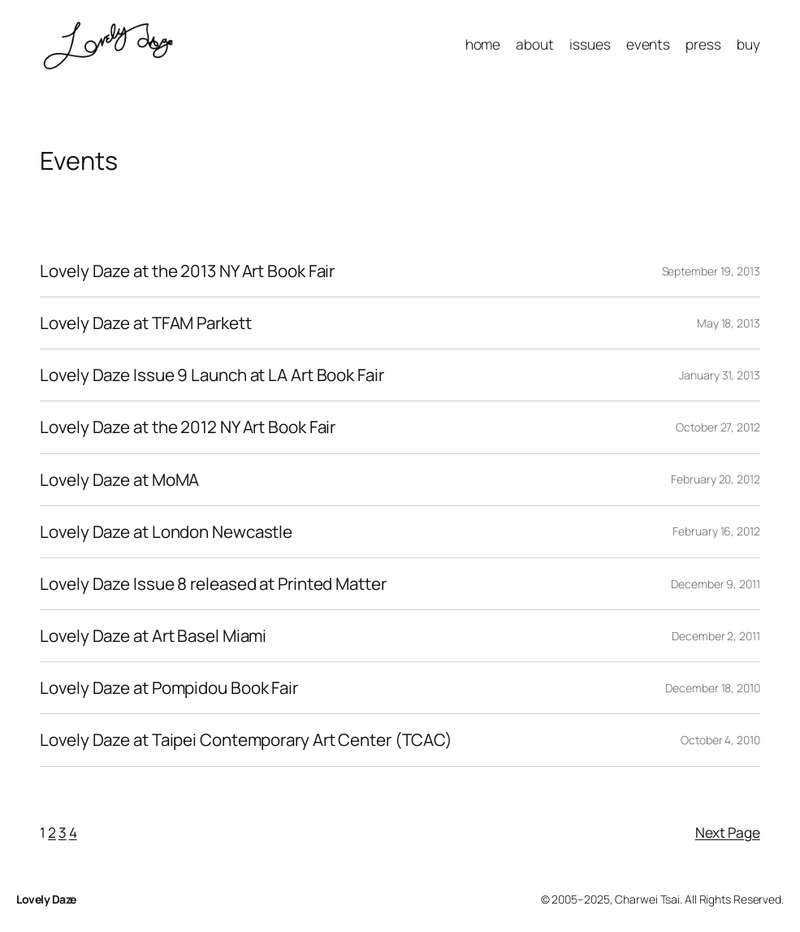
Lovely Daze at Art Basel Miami (153, 635)
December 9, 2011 (715, 584)
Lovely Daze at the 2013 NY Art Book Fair (187, 271)
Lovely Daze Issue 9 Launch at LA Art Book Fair (211, 375)
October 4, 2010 (720, 740)
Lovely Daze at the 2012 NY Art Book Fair (187, 427)
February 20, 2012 (715, 479)
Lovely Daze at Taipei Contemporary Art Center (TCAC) (246, 739)
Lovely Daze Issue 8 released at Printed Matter (213, 583)
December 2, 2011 (715, 636)
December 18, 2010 (712, 688)
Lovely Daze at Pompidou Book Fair (169, 687)
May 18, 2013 (728, 323)
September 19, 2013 (711, 271)
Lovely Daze (46, 899)
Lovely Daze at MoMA (119, 479)
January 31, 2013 (719, 375)
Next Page (727, 832)
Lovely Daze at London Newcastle (166, 531)
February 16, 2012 (715, 531)
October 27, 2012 (717, 427)
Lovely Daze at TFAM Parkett (145, 323)
